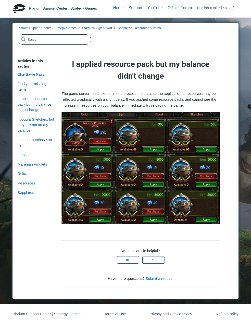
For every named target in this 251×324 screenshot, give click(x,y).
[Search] (54, 39)
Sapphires (26, 192)
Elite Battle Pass (31, 74)
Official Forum (180, 8)
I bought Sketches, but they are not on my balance (36, 124)
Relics (23, 173)
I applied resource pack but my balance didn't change (34, 104)
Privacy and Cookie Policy (171, 314)
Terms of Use (115, 314)
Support (135, 8)
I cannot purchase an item (35, 142)
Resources (26, 183)
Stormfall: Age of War (97, 28)
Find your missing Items (32, 86)
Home (118, 8)
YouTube (155, 8)
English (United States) (217, 8)
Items (22, 155)
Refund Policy (227, 314)
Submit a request (159, 278)
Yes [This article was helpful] (128, 260)
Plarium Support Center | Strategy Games (47, 28)
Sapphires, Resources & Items (139, 28)
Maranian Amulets (32, 164)
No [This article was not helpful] (153, 260)
